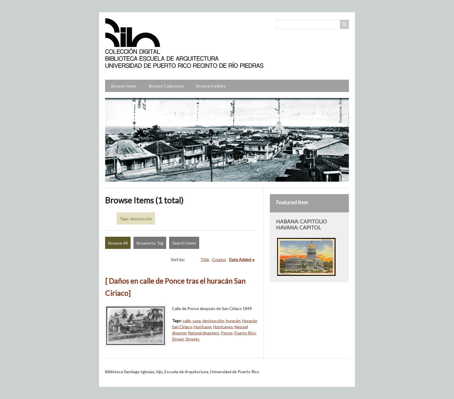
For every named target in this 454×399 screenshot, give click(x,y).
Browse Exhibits (211, 85)
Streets (192, 338)
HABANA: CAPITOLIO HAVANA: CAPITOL (301, 224)
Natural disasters (203, 332)
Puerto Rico (245, 332)
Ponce (227, 332)
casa (197, 320)
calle (187, 320)
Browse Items (124, 85)
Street (178, 338)
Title (204, 259)
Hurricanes (223, 326)
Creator (219, 259)
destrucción (213, 320)
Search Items (184, 243)
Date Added (240, 259)
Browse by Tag (150, 243)
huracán (233, 320)
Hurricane (202, 326)
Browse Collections (166, 85)
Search (344, 24)
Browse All (118, 243)
